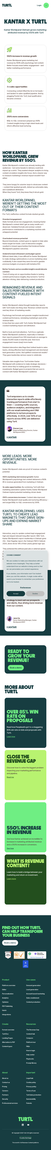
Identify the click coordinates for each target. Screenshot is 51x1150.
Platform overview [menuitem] (8, 985)
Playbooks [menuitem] (30, 1059)
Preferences (25, 588)
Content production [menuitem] (33, 1002)
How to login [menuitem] (30, 1050)
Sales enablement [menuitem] (32, 998)
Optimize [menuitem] (5, 1002)
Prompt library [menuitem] (31, 1063)
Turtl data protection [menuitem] (33, 1095)
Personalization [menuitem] (7, 994)
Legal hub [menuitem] (29, 1078)
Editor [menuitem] (4, 989)
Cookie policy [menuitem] (31, 1082)
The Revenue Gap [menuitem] (32, 1030)
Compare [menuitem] (29, 1038)
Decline (35, 594)
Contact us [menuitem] (6, 1082)
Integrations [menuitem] (6, 1014)
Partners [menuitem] (5, 1095)
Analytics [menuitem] (5, 998)
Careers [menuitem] (5, 1091)
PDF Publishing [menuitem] (7, 1006)
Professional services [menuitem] (10, 1103)
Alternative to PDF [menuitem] (8, 1042)
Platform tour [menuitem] (31, 1042)
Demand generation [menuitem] (33, 985)
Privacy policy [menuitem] (31, 1086)
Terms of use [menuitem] (31, 1091)
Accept (15, 594)
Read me (10, 777)
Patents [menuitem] (29, 1103)
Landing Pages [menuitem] (7, 1038)
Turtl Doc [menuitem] (5, 1034)
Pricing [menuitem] (4, 1086)
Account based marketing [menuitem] (35, 994)
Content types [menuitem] (7, 1046)
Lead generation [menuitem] (32, 989)
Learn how (11, 737)
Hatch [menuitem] (4, 1010)
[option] (25, 414)
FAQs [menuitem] (28, 1046)
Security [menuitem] (5, 1099)
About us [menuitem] (5, 1078)
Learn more (11, 879)
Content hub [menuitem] (30, 1034)
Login (39, 5)
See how (10, 848)
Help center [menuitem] (30, 1055)
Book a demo (16, 668)
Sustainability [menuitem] (31, 1099)
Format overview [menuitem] (8, 1030)
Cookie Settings (25, 1138)
